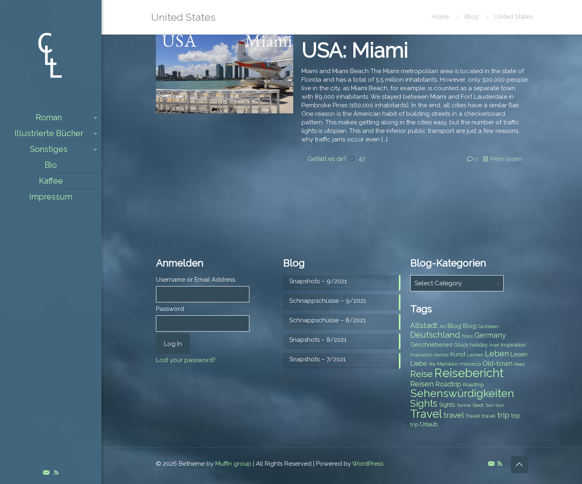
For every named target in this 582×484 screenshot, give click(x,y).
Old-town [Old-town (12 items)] (497, 363)
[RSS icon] (56, 472)
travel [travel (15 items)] (454, 414)
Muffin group (233, 463)
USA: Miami (354, 51)
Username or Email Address (195, 279)
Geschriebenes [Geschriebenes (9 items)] (431, 344)
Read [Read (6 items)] (519, 364)
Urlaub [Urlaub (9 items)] (429, 424)
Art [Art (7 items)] (442, 326)
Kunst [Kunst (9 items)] (457, 354)
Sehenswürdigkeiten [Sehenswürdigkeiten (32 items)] (462, 393)
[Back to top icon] (519, 464)
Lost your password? (186, 360)
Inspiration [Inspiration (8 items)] (513, 345)
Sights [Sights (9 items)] (447, 405)
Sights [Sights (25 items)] (423, 403)
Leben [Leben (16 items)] (497, 353)
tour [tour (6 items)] (499, 405)
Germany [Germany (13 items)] (490, 335)
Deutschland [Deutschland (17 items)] (435, 335)
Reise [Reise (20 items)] (421, 374)
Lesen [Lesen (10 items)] (519, 354)
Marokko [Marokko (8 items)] (447, 364)
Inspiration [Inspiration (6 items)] (421, 354)
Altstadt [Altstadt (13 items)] (424, 325)
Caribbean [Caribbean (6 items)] (488, 326)
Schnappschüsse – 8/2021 (327, 320)
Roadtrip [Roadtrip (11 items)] (448, 384)
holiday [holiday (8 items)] (479, 345)
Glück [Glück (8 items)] (461, 345)
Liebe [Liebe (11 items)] (418, 363)
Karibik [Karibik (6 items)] (441, 354)
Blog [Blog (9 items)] (469, 326)
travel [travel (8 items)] (488, 416)
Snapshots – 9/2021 (318, 281)
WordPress (367, 463)
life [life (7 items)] (431, 364)
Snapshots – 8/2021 (317, 339)
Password (170, 309)
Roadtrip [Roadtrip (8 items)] (473, 385)
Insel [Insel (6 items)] (494, 345)
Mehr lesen (505, 159)
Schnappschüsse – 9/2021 (327, 300)
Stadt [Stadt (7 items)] (478, 405)
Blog (471, 16)
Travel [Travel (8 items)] (472, 416)
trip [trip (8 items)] (414, 424)
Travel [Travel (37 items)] (426, 414)
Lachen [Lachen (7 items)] (475, 355)
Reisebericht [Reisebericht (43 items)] (469, 373)
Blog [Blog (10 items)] (454, 326)
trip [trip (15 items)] (503, 414)
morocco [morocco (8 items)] (470, 364)
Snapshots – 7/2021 (317, 359)
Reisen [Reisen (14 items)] (422, 384)
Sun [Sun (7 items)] (489, 405)
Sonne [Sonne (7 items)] (464, 405)
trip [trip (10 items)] (516, 415)
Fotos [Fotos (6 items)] (467, 336)
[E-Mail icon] (46, 472)
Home (440, 16)
